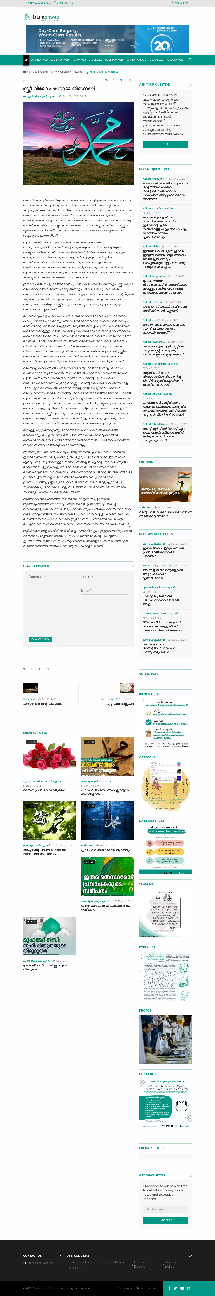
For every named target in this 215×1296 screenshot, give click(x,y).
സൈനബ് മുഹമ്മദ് (155, 566)
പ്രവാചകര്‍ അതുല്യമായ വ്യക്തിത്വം (105, 850)
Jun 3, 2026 (179, 424)
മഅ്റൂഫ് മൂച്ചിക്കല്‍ (154, 544)
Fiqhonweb (78, 59)
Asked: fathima (152, 302)
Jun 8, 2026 (173, 302)
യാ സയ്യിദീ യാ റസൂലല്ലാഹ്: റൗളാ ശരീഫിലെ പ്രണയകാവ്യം (163, 574)
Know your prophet (61, 71)
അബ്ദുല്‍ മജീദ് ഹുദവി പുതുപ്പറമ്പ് (41, 96)
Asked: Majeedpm (154, 276)
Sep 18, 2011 (125, 699)
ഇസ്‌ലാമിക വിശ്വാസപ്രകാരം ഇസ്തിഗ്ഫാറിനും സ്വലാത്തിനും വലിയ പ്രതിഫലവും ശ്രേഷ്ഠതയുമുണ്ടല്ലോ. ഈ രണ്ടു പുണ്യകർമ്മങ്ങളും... (164, 259)
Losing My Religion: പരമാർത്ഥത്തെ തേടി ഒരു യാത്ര (161, 601)
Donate (153, 1288)
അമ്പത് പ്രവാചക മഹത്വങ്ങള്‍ (44, 791)
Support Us (80, 1263)
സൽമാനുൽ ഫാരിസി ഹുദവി (160, 614)
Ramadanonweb (136, 59)
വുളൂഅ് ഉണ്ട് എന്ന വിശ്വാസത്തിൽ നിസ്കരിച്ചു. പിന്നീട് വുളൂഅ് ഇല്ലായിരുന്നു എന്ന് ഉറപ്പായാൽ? (163, 379)
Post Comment (40, 639)
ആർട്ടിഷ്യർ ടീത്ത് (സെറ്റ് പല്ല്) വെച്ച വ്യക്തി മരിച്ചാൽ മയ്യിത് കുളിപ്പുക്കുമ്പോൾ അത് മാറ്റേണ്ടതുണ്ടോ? (164, 435)
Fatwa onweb (174, 59)
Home (26, 72)
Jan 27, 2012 (90, 785)
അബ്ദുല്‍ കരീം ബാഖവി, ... (97, 782)
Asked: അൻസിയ (154, 342)
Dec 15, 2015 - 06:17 (74, 96)
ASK (165, 144)
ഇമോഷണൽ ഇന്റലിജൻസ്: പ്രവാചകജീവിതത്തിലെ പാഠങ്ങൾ (163, 553)
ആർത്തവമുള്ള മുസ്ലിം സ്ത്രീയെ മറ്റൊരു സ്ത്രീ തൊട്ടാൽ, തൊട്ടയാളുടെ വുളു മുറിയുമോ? (163, 351)
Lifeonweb (95, 59)
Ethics (78, 71)
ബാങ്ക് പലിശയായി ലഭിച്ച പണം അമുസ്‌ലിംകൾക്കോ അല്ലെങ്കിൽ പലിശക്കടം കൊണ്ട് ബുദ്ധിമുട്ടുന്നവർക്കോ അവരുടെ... (165, 192)
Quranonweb (39, 59)
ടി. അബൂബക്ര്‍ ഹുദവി (37, 961)
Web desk (29, 699)
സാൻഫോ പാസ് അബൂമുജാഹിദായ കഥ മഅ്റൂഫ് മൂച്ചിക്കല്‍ (159, 649)
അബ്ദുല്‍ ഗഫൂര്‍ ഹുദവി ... (96, 901)
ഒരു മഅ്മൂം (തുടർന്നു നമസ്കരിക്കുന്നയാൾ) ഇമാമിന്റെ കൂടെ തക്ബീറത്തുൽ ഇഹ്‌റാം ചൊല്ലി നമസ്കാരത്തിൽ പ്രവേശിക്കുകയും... (165, 228)
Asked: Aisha (151, 247)
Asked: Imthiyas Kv (155, 179)
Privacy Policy (113, 1263)
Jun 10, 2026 (151, 213)
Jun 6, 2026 (176, 341)
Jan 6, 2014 (64, 845)
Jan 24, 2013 (105, 845)
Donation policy (172, 1265)
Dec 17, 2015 (124, 901)
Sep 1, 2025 (151, 591)
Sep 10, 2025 (178, 565)
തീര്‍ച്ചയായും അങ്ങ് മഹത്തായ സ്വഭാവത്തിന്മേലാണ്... (44, 852)
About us (78, 1268)
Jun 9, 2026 (170, 246)
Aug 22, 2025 (177, 639)
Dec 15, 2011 (32, 785)
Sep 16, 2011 (47, 699)
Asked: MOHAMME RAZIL (159, 209)
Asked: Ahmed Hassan (157, 394)
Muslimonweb (114, 59)
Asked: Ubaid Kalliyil (155, 424)
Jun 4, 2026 (151, 398)
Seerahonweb (59, 59)
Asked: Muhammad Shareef (160, 364)
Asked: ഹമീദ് (151, 320)
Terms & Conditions (131, 1288)
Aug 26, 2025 (152, 618)
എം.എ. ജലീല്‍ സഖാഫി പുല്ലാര (42, 782)
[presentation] (56, 623)
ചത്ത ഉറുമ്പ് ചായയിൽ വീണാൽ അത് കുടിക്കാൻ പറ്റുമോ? (165, 309)
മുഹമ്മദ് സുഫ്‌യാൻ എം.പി (159, 588)
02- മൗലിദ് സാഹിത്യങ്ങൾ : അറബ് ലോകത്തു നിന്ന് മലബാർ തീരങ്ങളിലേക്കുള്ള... (163, 627)
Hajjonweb (156, 59)
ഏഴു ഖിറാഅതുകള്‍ (120, 704)
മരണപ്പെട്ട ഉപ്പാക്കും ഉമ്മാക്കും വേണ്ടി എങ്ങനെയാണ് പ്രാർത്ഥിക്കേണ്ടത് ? (165, 329)
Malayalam (181, 2)
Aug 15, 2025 (163, 507)
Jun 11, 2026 (178, 178)
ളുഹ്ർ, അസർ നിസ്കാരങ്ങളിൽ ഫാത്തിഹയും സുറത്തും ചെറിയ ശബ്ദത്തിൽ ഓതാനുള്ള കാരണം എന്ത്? (165, 287)
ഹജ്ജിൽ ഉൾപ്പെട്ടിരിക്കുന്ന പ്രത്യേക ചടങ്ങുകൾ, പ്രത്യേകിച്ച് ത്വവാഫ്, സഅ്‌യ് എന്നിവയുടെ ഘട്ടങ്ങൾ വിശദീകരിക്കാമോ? (165, 409)
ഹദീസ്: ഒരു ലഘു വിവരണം (43, 704)
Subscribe (165, 1220)
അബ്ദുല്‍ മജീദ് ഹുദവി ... (38, 846)
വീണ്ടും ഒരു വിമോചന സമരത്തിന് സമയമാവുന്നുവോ (165, 515)
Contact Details (140, 1265)
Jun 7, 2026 (170, 320)
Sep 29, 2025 (177, 543)
